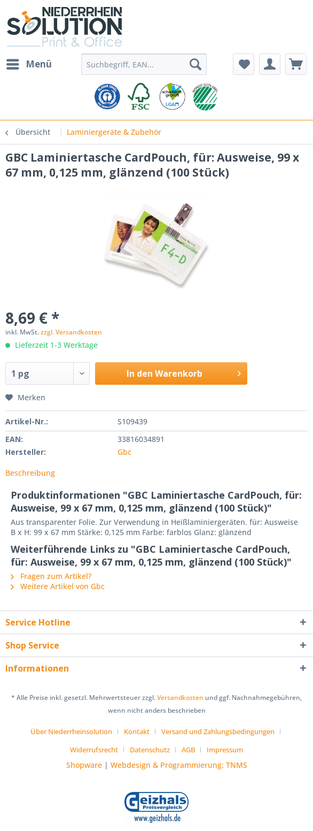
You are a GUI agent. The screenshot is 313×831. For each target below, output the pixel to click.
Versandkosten (180, 697)
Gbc (124, 452)
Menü (29, 63)
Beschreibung (30, 473)
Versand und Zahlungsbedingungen (218, 731)
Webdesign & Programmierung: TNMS (179, 765)
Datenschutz (150, 749)
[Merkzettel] (243, 64)
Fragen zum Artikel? (51, 576)
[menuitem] (28, 64)
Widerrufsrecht (94, 749)
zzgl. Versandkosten (71, 332)
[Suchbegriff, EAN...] (143, 64)
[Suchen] (195, 64)
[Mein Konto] (269, 64)
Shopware (84, 765)
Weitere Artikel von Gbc (58, 586)
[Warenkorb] (296, 64)
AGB (188, 749)
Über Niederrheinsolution (71, 731)
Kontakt (137, 731)
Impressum (225, 749)
